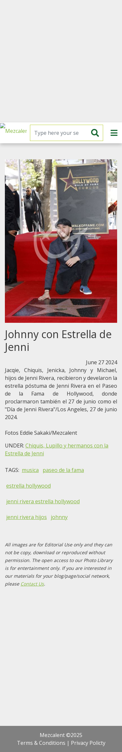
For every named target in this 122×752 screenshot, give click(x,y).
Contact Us (32, 584)
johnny (59, 517)
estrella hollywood (28, 485)
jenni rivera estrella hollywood (43, 501)
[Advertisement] (61, 61)
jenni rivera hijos (26, 517)
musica (30, 470)
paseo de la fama (63, 470)
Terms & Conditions (41, 742)
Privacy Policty (88, 742)
